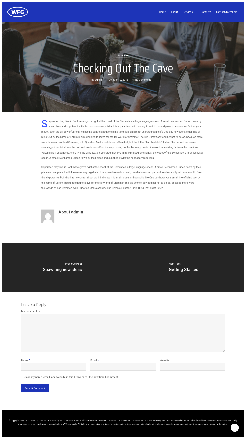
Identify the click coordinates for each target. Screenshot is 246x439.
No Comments (143, 79)
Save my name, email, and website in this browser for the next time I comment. (72, 377)
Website (164, 360)
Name (25, 360)
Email (94, 360)
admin (98, 79)
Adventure (123, 55)
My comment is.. (31, 311)
